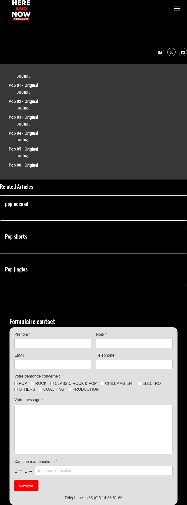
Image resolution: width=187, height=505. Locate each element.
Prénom (22, 334)
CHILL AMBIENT (119, 383)
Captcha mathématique (35, 462)
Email (20, 355)
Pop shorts (16, 236)
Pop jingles (16, 269)
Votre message (28, 400)
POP (23, 383)
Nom (101, 334)
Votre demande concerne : (37, 376)
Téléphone (106, 355)
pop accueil (16, 203)
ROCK (41, 383)
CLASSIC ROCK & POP (76, 383)
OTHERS (27, 389)
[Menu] (177, 8)
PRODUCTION (86, 389)
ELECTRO (151, 383)
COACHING (53, 389)
